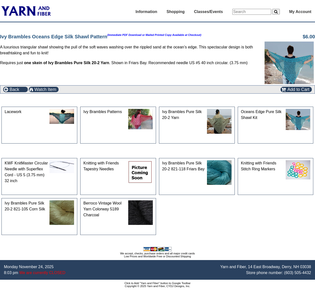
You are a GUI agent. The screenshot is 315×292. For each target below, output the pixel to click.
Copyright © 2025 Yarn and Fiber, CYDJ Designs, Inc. (157, 286)
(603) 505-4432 (297, 273)
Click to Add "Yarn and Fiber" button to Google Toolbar (158, 283)
